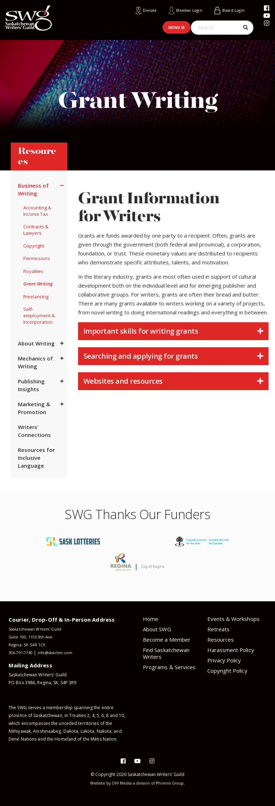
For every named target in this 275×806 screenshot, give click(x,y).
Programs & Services (169, 666)
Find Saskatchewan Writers (166, 653)
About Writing (36, 343)
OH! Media (120, 783)
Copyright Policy (227, 670)
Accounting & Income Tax (37, 210)
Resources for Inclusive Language (36, 457)
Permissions (36, 258)
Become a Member (166, 639)
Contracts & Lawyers (35, 229)
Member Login (178, 10)
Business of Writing (33, 188)
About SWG (157, 628)
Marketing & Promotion (34, 408)
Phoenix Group (173, 783)
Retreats (218, 628)
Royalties (33, 271)
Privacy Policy (224, 659)
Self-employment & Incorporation (39, 315)
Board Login (230, 10)
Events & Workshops (233, 618)
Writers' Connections (34, 430)
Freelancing (35, 296)
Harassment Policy (230, 649)
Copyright (33, 245)
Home (150, 618)
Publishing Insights (31, 385)
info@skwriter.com (61, 652)
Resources (220, 639)
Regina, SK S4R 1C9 (28, 644)
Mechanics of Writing (35, 362)
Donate (133, 10)
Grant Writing (38, 283)
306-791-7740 (23, 652)
